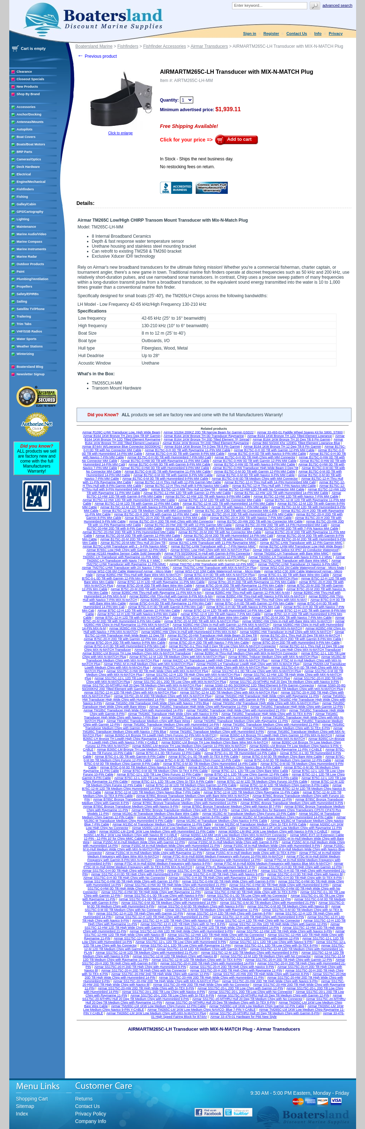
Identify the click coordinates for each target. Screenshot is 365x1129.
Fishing (22, 197)
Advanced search (338, 5)
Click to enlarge (120, 133)
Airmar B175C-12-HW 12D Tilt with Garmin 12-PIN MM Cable (187, 493)
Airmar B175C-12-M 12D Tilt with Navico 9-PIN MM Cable (141, 507)
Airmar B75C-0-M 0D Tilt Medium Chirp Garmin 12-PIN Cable (287, 760)
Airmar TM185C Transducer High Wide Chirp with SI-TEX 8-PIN (266, 714)
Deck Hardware (28, 167)
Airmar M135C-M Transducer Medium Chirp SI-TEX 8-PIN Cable (261, 824)
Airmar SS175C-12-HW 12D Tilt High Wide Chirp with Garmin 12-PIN (278, 924)
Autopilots (25, 129)
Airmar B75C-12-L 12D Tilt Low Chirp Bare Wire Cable (249, 771)
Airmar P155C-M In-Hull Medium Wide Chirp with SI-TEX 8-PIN (251, 853)
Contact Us (296, 33)
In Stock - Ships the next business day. (196, 158)
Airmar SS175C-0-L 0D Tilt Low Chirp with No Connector (247, 895)
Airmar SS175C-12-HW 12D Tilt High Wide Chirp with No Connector (216, 935)
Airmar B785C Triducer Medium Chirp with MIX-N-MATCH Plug (273, 657)
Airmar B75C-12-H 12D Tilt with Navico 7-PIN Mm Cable (221, 614)
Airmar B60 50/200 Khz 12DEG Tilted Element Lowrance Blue (296, 443)
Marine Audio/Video (32, 234)
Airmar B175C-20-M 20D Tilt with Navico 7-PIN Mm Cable (227, 539)
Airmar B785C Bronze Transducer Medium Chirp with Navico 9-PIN (131, 806)
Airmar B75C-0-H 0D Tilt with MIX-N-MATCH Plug (219, 575)
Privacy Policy (90, 1114)
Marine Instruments (31, 249)
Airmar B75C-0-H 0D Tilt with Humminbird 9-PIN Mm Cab (125, 646)
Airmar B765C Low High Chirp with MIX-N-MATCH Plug (210, 550)
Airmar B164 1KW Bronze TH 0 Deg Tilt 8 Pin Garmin (202, 446)
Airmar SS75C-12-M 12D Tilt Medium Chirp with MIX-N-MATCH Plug (228, 692)
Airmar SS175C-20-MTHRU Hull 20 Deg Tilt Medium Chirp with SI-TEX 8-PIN (220, 1002)
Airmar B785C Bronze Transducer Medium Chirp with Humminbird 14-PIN (184, 803)
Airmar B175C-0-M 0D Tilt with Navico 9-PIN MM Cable (255, 475)
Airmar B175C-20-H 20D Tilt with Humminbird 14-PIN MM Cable (247, 514)
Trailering (24, 316)
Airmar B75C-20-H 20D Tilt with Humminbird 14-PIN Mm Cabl (213, 639)
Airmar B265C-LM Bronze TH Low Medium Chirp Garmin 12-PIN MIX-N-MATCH (189, 746)
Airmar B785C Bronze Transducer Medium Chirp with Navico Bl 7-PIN (231, 806)
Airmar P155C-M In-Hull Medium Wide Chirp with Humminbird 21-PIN (170, 845)
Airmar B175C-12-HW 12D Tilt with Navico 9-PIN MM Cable (207, 496)
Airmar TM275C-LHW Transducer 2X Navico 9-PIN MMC (298, 564)
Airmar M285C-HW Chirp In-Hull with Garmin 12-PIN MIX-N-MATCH (221, 625)
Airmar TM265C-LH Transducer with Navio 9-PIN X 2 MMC (290, 557)
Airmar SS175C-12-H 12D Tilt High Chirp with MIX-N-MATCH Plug (193, 674)
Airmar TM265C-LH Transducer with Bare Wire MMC (291, 553)
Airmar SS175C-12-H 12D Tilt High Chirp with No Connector (257, 920)
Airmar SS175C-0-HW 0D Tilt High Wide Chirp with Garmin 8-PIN (228, 881)
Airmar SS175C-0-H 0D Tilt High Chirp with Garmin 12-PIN (299, 867)
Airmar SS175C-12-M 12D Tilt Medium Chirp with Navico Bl (175, 956)
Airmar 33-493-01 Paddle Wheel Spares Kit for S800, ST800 (300, 432)
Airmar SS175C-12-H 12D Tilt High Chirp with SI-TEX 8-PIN (183, 924)
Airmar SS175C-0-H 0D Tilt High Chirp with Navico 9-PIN (223, 874)
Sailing (22, 301)
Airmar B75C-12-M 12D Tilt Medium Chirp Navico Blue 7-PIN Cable (152, 792)
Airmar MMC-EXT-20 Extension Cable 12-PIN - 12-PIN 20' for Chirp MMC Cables (205, 838)
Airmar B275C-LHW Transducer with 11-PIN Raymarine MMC (213, 543)
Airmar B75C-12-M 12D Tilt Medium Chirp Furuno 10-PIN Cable (262, 781)
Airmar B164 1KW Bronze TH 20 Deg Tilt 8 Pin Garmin (291, 439)
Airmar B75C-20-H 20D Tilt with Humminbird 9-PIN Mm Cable (296, 642)
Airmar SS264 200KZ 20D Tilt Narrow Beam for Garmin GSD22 (209, 432)
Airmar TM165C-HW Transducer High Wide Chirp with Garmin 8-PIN (216, 699)
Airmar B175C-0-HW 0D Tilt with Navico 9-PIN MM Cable (254, 464)
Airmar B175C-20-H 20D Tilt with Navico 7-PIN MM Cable (251, 518)
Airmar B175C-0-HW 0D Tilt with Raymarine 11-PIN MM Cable (164, 461)
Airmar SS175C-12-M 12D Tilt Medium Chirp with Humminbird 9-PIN (249, 952)
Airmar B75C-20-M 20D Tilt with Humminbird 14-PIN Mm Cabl (155, 589)
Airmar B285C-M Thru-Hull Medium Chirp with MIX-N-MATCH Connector (246, 653)
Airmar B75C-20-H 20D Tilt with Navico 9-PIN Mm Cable (126, 642)
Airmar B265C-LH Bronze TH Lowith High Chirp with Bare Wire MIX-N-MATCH (249, 739)
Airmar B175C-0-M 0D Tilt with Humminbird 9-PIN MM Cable (165, 478)
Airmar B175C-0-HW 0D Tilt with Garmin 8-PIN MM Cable (170, 464)
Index (22, 1114)
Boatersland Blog (30, 366)
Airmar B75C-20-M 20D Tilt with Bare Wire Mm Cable (154, 585)
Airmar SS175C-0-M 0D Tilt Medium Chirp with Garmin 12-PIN (246, 899)
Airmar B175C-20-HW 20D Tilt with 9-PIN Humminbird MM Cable (129, 532)
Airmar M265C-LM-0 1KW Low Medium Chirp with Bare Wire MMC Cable (184, 828)
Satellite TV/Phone (31, 309)
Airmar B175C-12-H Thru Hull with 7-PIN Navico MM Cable (274, 486)
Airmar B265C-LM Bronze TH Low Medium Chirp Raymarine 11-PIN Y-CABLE (266, 749)
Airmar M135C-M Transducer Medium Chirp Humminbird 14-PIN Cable (282, 817)
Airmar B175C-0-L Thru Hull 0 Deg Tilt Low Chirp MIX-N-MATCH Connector (222, 646)
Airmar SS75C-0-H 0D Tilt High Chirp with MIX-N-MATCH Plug (201, 689)
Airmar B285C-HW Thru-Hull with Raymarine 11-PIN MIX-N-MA (157, 592)
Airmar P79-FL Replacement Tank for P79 (225, 867)
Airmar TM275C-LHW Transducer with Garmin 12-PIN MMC (212, 564)
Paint (21, 271)
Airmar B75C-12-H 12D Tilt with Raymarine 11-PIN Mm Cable (161, 582)
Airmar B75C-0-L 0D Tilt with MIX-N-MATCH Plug (188, 578)
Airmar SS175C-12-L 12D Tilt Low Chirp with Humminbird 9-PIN (180, 942)
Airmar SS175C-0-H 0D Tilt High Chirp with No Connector (124, 878)
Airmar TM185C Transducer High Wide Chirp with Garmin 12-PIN (296, 706)
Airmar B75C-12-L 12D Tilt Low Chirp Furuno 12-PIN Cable (159, 774)
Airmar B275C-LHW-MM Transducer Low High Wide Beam (301, 546)
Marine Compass (29, 241)
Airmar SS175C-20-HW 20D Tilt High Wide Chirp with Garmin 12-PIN (160, 974)
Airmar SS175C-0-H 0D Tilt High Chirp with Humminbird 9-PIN (135, 874)
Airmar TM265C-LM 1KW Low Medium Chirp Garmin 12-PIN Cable (256, 1006)
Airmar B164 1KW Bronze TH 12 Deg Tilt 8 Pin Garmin (282, 446)
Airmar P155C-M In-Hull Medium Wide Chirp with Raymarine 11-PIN (154, 853)
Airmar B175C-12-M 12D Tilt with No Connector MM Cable (219, 500)
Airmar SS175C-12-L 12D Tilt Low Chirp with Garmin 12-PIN (256, 938)
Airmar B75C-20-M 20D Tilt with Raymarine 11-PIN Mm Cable (240, 585)
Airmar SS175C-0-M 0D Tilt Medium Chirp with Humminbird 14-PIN (169, 902)
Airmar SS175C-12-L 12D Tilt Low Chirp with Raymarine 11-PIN (185, 945)
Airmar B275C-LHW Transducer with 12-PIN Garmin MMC (301, 543)
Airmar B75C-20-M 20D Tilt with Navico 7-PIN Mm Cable (291, 617)
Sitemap (25, 1106)
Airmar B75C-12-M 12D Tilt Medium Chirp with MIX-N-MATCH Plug (177, 657)
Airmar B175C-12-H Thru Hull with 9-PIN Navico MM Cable (186, 486)
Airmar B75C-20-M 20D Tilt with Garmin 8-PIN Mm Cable (242, 589)
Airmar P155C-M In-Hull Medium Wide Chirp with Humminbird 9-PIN (271, 845)
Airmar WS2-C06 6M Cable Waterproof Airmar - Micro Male (129, 571)
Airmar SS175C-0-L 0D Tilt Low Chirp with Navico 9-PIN (163, 895)
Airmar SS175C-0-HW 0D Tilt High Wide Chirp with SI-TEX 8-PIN (250, 892)
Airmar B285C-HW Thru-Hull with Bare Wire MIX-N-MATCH (138, 575)
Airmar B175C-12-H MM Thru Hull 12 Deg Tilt (183, 489)
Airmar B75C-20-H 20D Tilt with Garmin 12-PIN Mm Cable (125, 639)
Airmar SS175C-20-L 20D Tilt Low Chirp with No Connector (251, 992)
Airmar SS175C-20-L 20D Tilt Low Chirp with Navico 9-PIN (163, 992)
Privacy (336, 33)
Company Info (90, 1121)
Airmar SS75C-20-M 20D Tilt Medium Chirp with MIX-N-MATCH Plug (162, 696)
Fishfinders (25, 189)
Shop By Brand (28, 94)
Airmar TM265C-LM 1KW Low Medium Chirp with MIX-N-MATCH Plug (156, 1013)
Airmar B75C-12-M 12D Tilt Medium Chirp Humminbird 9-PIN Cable (220, 788)
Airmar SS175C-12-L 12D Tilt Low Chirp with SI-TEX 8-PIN (276, 945)
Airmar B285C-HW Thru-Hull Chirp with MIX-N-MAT (270, 600)
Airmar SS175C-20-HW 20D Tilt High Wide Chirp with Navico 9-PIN (270, 981)
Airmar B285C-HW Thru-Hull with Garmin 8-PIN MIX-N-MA (171, 596)
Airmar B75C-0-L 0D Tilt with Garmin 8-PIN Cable (130, 756)
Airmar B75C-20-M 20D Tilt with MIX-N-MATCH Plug (201, 621)
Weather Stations (30, 346)
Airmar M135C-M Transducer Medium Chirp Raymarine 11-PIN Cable (162, 824)
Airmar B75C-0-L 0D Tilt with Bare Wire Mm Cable (293, 575)
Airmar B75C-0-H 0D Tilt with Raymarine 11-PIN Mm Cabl (170, 603)
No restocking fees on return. (187, 166)
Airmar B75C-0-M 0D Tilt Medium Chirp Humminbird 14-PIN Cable (210, 763)
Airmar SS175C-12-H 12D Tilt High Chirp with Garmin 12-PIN (139, 913)
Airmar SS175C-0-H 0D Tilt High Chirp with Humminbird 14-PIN (212, 870)
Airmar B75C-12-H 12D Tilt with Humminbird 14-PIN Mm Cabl (227, 610)
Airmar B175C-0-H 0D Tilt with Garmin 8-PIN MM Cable (185, 453)
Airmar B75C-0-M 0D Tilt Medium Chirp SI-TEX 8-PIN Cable (165, 771)
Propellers (24, 286)
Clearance (24, 71)
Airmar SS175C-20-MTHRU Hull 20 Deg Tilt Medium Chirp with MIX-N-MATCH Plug (141, 685)
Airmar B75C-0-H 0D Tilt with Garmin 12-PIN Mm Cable (254, 603)
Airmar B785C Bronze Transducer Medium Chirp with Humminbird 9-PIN (291, 803)
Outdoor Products (30, 264)
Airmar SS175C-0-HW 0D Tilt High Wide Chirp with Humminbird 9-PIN (279, 885)
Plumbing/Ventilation (32, 279)
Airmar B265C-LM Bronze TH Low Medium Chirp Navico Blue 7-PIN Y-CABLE (152, 749)
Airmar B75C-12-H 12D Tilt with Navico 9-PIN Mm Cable (137, 614)
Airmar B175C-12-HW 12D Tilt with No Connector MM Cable (262, 489)
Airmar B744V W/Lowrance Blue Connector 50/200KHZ (121, 446)
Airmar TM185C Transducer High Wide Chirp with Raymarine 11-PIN (198, 706)
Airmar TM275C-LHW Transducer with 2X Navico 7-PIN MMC (125, 567)
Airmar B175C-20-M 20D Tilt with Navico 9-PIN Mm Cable (141, 539)
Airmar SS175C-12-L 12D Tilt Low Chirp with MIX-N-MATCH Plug (140, 678)
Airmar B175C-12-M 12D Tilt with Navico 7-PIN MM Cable (227, 507)
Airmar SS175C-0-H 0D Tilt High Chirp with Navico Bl (305, 874)
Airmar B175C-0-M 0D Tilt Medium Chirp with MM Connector (255, 478)
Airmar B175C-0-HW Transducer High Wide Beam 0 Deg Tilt (255, 468)
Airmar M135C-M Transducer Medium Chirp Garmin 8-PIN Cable (183, 817)
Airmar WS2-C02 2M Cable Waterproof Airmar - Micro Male (302, 567)
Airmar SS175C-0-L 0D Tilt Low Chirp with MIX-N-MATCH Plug (256, 671)
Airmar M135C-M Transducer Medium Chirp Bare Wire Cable (155, 813)
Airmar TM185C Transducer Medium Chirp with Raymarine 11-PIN (241, 721)
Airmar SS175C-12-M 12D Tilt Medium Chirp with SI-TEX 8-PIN (197, 960)
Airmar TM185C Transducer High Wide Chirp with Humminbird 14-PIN (133, 710)
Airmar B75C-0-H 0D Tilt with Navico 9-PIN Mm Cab (243, 607)
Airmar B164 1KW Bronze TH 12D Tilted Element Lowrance (289, 436)
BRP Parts (24, 152)
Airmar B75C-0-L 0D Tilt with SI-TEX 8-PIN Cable (203, 756)
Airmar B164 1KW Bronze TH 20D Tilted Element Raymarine (206, 443)
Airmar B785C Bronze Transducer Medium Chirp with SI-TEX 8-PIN (179, 810)
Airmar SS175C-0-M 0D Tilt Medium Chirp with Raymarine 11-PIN (211, 910)
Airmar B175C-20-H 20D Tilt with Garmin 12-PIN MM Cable (156, 514)
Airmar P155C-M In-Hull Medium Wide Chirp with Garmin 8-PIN (233, 842)
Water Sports (27, 339)
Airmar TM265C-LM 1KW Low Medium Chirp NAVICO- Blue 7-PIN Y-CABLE (201, 1009)
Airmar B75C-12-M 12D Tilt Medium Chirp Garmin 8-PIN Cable (284, 785)
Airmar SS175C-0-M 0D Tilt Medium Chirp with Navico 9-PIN (201, 906)
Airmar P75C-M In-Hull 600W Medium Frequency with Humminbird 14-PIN (208, 860)
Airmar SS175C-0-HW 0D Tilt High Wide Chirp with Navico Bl (216, 888)
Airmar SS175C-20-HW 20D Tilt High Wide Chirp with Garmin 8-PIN (261, 974)
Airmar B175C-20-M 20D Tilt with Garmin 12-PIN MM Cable (138, 535)
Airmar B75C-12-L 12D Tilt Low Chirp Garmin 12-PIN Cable (246, 774)
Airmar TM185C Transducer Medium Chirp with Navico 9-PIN (196, 728)
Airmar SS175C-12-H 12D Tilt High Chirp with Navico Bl (171, 920)
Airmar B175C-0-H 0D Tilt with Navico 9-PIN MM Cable (267, 453)
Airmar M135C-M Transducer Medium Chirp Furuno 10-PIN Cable (248, 813)
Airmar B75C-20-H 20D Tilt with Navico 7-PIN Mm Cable (209, 642)
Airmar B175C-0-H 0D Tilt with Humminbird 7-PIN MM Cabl (169, 457)
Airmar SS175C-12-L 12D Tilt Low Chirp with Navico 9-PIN (271, 942)
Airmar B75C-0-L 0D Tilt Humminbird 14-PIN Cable (240, 753)
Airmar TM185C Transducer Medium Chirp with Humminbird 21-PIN (270, 724)
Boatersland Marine (94, 46)
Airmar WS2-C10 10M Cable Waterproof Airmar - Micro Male (218, 571)
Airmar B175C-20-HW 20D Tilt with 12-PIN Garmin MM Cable (188, 525)
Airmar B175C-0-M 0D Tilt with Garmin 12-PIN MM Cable (254, 471)
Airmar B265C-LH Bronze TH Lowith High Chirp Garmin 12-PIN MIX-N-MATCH (276, 735)
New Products (27, 86)
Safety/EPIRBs (28, 294)
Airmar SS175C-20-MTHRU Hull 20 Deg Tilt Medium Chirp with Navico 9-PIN (284, 682)
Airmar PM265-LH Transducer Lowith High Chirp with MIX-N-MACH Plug (248, 664)
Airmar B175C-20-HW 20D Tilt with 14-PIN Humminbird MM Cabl (281, 525)
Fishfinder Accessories (164, 46)
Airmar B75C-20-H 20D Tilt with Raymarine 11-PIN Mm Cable (252, 582)
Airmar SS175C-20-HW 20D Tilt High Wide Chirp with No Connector (201, 984)
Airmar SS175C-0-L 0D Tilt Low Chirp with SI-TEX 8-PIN (159, 899)
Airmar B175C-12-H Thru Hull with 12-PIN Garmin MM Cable (178, 482)
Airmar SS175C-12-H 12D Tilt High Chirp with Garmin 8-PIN (229, 913)
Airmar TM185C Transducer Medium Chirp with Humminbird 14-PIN (171, 724)
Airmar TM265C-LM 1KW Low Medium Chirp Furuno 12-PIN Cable (158, 1006)
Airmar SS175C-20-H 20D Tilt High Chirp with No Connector (144, 970)
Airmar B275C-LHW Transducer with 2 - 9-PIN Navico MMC (125, 546)
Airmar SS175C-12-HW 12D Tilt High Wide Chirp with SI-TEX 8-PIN (162, 938)
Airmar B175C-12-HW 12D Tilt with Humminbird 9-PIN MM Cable (129, 500)
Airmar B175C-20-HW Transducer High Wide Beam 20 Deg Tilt (212, 635)
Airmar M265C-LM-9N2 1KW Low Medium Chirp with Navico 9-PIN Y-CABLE (273, 831)
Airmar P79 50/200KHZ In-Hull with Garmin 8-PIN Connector (207, 553)
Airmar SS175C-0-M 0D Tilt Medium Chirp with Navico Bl (287, 906)
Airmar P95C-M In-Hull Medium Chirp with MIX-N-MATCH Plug (148, 664)
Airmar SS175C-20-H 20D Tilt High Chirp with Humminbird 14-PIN (207, 963)
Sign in (249, 33)
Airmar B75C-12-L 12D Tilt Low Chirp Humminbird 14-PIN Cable (159, 778)
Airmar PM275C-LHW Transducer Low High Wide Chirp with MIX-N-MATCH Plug (210, 667)
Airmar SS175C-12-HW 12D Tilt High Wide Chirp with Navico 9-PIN (284, 931)
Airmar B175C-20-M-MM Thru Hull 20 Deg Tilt (133, 543)
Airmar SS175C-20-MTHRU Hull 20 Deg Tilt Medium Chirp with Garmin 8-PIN (264, 1013)
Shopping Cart (32, 1099)
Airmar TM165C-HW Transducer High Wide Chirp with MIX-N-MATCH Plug (265, 703)
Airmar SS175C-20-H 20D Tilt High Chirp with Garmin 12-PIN (288, 960)
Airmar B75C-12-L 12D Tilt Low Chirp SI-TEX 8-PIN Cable (172, 781)
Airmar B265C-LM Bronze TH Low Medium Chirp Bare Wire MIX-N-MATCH (214, 742)
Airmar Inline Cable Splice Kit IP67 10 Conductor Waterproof (296, 550)
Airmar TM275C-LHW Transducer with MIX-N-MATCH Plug (215, 567)
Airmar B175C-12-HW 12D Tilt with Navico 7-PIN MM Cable (295, 496)
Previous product (97, 56)
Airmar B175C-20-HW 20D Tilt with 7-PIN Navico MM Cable (295, 528)
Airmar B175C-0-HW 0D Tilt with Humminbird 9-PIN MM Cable (164, 468)
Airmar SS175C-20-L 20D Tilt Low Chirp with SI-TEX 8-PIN (172, 995)
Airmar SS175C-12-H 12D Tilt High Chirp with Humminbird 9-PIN (258, 917)
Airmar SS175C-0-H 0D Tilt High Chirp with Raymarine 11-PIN (213, 878)
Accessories (26, 107)
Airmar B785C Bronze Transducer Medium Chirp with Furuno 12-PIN (142, 799)
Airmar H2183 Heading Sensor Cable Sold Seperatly (123, 553)
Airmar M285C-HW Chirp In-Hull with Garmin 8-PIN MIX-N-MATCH (156, 628)
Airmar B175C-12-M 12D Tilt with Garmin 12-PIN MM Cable (136, 503)
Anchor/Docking (29, 114)
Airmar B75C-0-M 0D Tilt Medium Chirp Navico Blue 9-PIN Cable (234, 767)
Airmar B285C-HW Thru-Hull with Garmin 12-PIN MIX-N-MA (247, 592)
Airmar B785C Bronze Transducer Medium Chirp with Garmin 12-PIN (243, 799)
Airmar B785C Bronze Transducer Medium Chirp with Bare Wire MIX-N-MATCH (192, 796)
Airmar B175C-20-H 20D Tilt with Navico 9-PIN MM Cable (166, 518)
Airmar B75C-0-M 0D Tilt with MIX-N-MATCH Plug (262, 578)
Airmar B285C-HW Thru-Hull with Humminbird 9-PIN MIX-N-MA (185, 600)
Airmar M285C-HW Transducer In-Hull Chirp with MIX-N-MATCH (285, 632)
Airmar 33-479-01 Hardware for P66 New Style (243, 1017)
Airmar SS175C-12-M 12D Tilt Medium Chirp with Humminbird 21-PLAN (146, 952)
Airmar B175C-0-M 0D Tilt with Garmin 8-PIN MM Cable (173, 475)
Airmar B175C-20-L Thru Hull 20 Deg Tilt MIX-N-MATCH (300, 635)
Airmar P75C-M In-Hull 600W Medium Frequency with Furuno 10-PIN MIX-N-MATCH (222, 856)
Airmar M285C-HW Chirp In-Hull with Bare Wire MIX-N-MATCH (287, 621)
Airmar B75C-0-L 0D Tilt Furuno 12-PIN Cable (168, 753)
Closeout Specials (31, 79)
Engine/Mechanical (31, 182)
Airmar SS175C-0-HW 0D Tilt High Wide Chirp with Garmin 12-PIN (131, 881)
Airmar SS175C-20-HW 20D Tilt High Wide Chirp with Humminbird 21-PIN (211, 977)
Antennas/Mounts (30, 122)
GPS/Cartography (30, 211)
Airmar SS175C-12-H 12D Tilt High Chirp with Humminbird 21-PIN (162, 917)
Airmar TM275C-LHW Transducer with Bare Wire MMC (289, 560)
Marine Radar (27, 256)
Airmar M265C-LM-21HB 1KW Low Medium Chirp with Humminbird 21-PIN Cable (157, 831)
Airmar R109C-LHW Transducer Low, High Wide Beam (121, 432)
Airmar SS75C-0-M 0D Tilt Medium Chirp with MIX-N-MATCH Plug (296, 689)
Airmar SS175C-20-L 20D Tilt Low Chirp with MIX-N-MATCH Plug (179, 682)
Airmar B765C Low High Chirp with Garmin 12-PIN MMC (127, 550)
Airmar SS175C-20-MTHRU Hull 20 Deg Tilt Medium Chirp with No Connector (247, 999)
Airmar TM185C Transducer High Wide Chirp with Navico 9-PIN (173, 714)
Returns (84, 1099)
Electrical (24, 174)
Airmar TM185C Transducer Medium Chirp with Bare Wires (148, 721)
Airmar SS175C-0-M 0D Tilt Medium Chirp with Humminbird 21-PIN (267, 902)
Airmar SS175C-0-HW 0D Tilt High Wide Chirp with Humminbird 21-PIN (175, 885)
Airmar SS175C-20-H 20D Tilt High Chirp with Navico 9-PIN (232, 967)
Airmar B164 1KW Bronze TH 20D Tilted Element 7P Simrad (206, 439)
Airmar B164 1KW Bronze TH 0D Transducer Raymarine (204, 436)
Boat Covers (26, 137)
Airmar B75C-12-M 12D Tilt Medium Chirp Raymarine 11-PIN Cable (251, 792)
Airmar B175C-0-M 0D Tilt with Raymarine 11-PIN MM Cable (168, 471)
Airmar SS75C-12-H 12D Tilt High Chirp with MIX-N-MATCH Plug (130, 692)
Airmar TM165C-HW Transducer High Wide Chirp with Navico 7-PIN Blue (157, 703)
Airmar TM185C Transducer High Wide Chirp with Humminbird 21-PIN (236, 710)
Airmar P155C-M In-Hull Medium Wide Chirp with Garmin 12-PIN (139, 842)
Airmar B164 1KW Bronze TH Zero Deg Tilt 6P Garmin (121, 436)
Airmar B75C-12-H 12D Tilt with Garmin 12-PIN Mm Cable (139, 610)
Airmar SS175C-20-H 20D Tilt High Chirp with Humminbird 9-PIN (140, 967)
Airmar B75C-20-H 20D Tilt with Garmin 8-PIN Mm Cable (301, 639)
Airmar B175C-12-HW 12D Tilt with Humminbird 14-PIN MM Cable (281, 493)
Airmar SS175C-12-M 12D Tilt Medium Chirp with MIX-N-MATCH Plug (240, 678)
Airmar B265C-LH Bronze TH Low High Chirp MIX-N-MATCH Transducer (289, 649)
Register (271, 33)
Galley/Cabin (26, 204)
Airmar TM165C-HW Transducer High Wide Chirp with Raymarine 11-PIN (267, 696)
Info (318, 33)
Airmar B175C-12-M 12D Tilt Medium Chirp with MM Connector (147, 510)
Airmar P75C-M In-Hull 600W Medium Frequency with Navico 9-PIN (162, 863)
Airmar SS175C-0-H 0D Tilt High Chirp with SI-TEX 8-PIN (301, 878)
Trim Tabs (24, 324)
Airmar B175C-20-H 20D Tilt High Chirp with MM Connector (171, 521)
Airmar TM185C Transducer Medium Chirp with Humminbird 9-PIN (217, 731)
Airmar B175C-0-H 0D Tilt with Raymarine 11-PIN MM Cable (188, 450)
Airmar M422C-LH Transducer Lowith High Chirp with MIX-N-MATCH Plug (215, 660)
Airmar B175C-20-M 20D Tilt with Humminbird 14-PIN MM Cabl (228, 535)
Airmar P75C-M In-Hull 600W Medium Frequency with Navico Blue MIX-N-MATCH (272, 863)
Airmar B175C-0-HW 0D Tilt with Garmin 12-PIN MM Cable (255, 461)
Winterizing (25, 354)
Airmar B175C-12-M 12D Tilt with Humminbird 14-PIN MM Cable (228, 503)
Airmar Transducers (209, 46)
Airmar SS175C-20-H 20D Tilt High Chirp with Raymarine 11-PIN (236, 970)
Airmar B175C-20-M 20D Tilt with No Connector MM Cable (219, 532)
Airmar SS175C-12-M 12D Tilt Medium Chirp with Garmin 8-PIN (201, 949)
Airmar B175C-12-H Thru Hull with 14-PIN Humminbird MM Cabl (269, 482)
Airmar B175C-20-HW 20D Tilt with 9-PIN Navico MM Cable (207, 528)
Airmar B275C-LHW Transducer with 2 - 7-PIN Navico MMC (213, 546)
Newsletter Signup (31, 374)
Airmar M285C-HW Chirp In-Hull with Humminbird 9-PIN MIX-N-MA (189, 632)
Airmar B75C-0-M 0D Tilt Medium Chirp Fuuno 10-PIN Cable (198, 760)
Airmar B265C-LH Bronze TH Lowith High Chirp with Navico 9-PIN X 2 (184, 649)
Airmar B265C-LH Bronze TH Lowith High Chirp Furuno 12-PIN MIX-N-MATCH (161, 735)
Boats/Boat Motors (31, 144)
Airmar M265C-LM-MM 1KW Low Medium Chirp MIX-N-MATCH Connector (234, 835)
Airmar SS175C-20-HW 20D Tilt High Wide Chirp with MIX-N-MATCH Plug (166, 981)
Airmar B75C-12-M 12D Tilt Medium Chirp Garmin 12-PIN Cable (190, 785)
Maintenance (26, 226)
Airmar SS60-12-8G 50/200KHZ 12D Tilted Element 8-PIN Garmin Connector (259, 685)
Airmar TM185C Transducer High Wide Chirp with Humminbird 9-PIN (210, 717)
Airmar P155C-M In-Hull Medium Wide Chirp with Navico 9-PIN (209, 849)
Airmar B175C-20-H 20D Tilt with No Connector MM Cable (236, 510)
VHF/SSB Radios (29, 331)
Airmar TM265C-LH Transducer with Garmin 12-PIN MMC (204, 557)
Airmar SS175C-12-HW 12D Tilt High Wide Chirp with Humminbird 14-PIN (226, 927)
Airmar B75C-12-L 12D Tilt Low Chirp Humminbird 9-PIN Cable (253, 778)
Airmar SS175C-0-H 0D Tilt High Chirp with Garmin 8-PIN (123, 870)
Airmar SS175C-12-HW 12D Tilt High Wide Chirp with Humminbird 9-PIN (181, 931)
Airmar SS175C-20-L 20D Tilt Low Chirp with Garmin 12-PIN (240, 988)
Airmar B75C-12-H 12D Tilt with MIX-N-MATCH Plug (132, 617)
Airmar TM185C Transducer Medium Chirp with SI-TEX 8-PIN (286, 728)
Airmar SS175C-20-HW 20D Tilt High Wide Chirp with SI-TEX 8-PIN (146, 988)
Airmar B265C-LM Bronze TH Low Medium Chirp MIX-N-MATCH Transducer (136, 653)
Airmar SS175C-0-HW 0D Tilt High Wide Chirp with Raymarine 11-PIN (151, 892)
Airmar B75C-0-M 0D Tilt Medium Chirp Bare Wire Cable (282, 756)
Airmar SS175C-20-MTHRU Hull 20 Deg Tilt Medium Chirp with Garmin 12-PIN (273, 995)
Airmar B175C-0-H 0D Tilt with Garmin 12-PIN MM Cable (274, 450)
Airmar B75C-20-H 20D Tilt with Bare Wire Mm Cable (210, 617)
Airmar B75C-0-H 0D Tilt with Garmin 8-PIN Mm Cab (165, 607)
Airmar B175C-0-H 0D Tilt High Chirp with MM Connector (255, 457)
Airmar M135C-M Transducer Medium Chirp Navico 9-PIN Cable (221, 821)
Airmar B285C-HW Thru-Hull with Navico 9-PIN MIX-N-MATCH (260, 596)
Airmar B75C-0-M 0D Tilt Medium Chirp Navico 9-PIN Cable (142, 767)
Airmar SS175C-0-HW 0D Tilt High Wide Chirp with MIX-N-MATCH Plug (158, 671)
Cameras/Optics (29, 159)
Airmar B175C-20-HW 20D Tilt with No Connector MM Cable (260, 521)
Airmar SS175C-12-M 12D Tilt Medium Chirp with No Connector (265, 956)
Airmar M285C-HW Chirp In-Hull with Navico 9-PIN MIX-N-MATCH (254, 628)
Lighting (23, 219)
